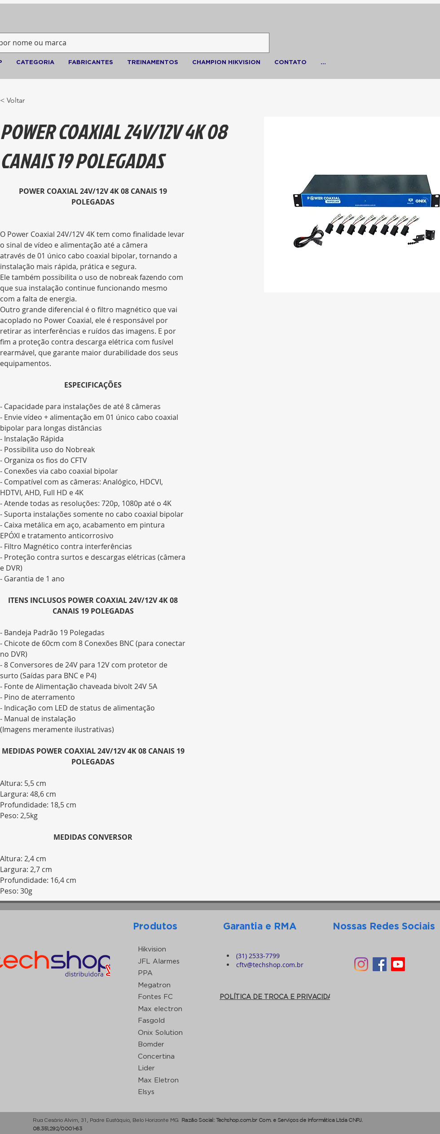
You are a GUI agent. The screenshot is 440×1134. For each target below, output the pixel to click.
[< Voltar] (17, 100)
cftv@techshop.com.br (270, 964)
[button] (35, 62)
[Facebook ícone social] (380, 964)
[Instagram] (361, 964)
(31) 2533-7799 (258, 955)
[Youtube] (398, 964)
